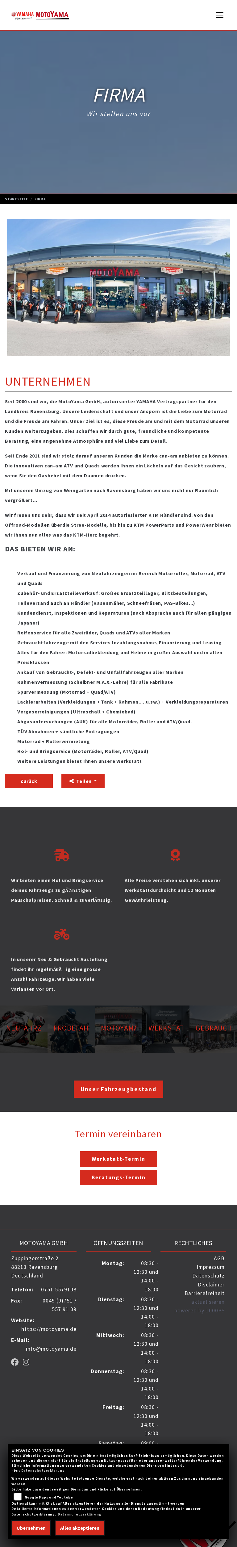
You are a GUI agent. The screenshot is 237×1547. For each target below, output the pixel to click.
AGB (219, 1258)
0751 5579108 (59, 1289)
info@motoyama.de (51, 1348)
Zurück (28, 781)
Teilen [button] (81, 781)
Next (223, 289)
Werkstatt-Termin (118, 1159)
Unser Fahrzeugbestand (118, 1089)
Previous (13, 289)
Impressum (211, 1267)
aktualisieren (208, 1301)
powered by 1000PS (199, 1310)
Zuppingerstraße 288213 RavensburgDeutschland (35, 1267)
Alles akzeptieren (79, 1528)
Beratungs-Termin (119, 1177)
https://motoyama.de (49, 1329)
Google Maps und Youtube (49, 1497)
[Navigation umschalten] (220, 15)
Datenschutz (208, 1275)
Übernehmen (31, 1528)
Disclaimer (211, 1284)
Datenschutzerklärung (43, 1470)
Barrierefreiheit (205, 1293)
